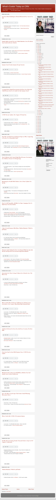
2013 (38, 126)
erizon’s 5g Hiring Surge (18, 171)
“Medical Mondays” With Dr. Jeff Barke (11, 469)
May (39, 63)
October (39, 56)
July (39, 60)
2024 (38, 47)
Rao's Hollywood (20, 384)
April (39, 110)
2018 (38, 119)
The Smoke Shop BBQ (25, 259)
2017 (38, 120)
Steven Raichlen (12, 212)
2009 (38, 132)
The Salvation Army (23, 124)
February (39, 113)
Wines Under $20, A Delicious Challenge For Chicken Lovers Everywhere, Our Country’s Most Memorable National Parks (16, 303)
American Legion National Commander (11, 213)
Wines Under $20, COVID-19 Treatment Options (13, 416)
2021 (38, 52)
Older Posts (31, 489)
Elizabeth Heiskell (7, 338)
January (39, 114)
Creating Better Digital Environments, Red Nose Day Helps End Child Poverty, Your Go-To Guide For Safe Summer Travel (17, 90)
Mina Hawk (16, 193)
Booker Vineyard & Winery (21, 452)
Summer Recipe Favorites (26, 74)
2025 (38, 46)
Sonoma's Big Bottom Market (14, 261)
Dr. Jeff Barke (15, 122)
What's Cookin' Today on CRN (15, 6)
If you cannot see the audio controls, (10, 22)
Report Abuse (39, 135)
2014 (38, 125)
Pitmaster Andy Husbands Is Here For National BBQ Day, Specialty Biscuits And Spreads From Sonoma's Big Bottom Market (17, 250)
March (39, 111)
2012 (38, 128)
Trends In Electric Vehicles (23, 53)
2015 (38, 123)
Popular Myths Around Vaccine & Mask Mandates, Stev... (44, 67)
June (39, 62)
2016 (38, 122)
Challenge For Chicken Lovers (22, 313)
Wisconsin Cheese (27, 404)
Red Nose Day (21, 101)
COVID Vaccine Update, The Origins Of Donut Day (14, 115)
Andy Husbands (7, 259)
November (40, 54)
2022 (38, 50)
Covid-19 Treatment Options (17, 425)
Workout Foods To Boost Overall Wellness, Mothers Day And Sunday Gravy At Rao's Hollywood (16, 373)
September (40, 57)
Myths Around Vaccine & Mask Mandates (22, 50)
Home (18, 489)
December (40, 53)
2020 (38, 116)
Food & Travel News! (39, 40)
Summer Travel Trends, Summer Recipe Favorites (13, 65)
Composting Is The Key (17, 147)
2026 (38, 44)
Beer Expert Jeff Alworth (8, 340)
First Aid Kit (22, 216)
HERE (9, 10)
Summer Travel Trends (14, 72)
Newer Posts (5, 489)
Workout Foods (12, 383)
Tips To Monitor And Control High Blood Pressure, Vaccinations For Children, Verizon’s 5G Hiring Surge (17, 158)
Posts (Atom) (8, 491)
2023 (38, 49)
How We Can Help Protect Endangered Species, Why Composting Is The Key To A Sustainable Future (17, 137)
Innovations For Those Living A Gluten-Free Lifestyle (13, 283)
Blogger (37, 495)
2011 (38, 129)
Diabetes (5, 191)
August (39, 59)
